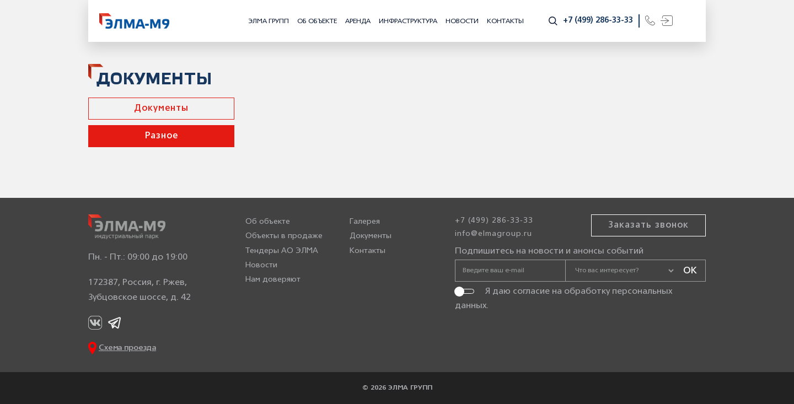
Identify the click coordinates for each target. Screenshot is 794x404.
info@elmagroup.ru (493, 234)
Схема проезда (127, 348)
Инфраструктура (408, 21)
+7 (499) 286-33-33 (598, 20)
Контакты (505, 21)
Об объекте (317, 21)
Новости (462, 21)
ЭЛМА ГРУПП (268, 21)
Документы (161, 108)
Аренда (358, 21)
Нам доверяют (273, 279)
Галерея (365, 221)
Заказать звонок (648, 225)
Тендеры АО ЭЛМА (281, 251)
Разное (161, 136)
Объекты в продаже (284, 236)
